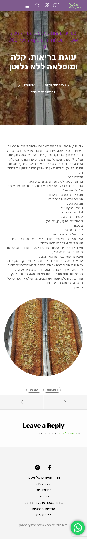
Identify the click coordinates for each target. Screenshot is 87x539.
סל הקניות (43, 484)
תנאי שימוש (44, 515)
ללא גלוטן (52, 390)
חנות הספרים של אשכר (43, 477)
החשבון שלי (44, 490)
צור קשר (44, 496)
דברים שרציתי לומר (43, 92)
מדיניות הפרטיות (43, 509)
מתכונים (33, 390)
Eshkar (30, 85)
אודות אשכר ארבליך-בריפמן (43, 503)
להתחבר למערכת (67, 433)
